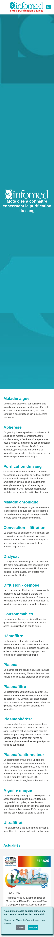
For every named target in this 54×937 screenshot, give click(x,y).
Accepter (33, 927)
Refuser (20, 927)
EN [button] (48, 7)
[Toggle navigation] (5, 7)
